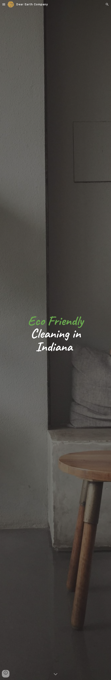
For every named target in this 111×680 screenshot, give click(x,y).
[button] (4, 4)
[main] (55, 341)
